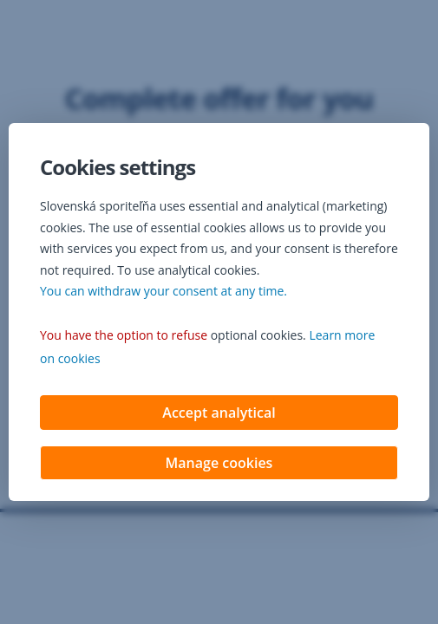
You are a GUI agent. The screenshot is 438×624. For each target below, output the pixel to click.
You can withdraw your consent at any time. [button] (163, 292)
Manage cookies (219, 464)
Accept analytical (218, 414)
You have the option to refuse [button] (123, 336)
